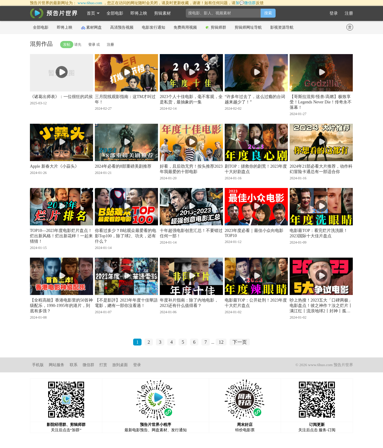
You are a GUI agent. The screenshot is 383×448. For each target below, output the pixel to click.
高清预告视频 (121, 27)
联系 (73, 365)
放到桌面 (120, 365)
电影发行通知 (153, 27)
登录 (333, 13)
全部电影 (115, 13)
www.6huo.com (89, 3)
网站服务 (56, 365)
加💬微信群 (245, 3)
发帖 (66, 44)
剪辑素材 (162, 13)
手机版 (38, 365)
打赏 (103, 365)
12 (221, 342)
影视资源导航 (282, 27)
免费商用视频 (185, 27)
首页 (91, 13)
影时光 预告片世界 (54, 13)
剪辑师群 (216, 27)
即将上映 (138, 13)
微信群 (88, 365)
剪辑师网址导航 (248, 27)
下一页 (239, 342)
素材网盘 (91, 27)
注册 (349, 13)
